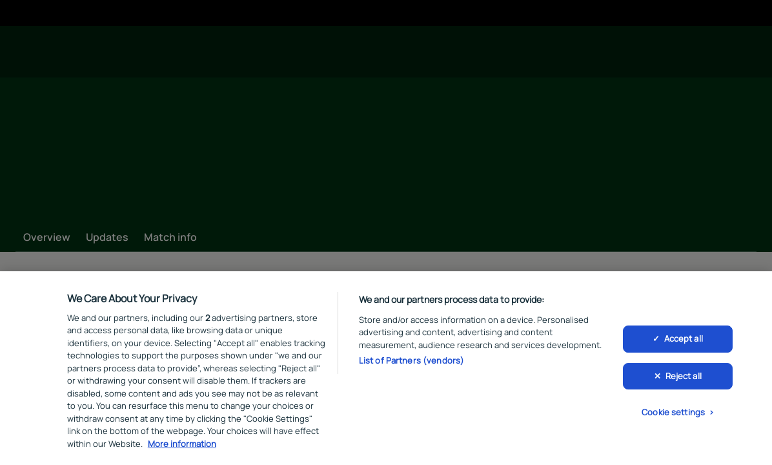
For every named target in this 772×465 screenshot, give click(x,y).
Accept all (683, 341)
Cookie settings (673, 414)
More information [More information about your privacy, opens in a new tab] (182, 446)
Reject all (683, 378)
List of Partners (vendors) (411, 363)
